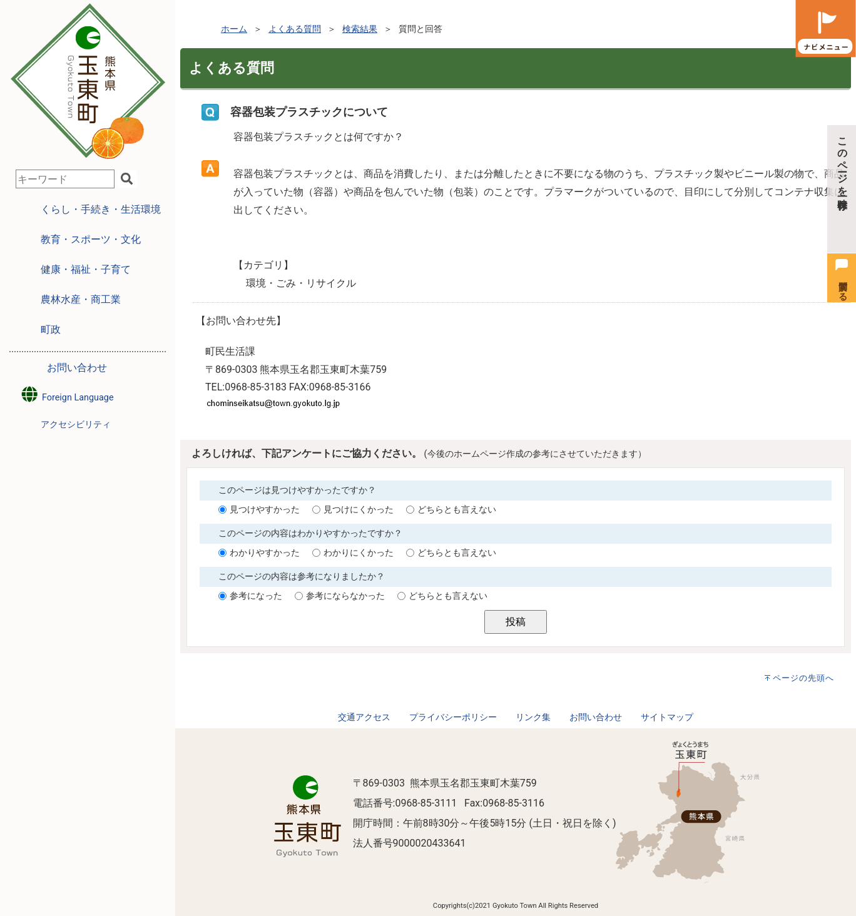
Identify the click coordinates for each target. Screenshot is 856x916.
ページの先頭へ (803, 678)
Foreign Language (66, 394)
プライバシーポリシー (453, 717)
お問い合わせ (77, 368)
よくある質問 (294, 29)
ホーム (234, 29)
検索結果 (359, 29)
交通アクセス (364, 717)
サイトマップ (667, 717)
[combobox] (65, 179)
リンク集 (533, 717)
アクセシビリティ (76, 424)
